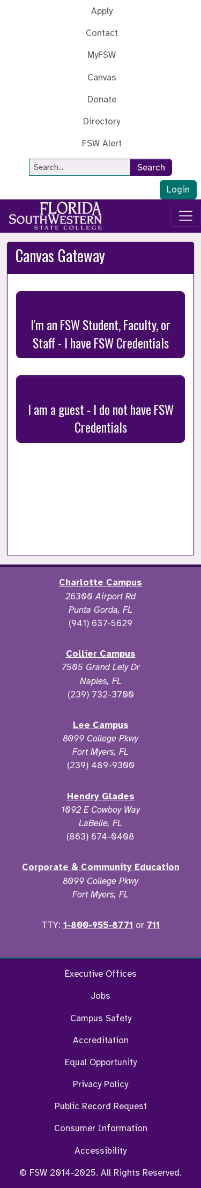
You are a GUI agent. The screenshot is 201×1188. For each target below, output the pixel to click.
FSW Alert (102, 143)
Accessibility (100, 1150)
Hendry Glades (101, 796)
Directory (101, 121)
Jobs (100, 995)
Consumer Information (100, 1128)
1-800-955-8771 (98, 925)
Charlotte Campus (100, 582)
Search (151, 167)
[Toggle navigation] (186, 216)
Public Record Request (101, 1106)
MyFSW (101, 55)
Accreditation (101, 1040)
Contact (102, 33)
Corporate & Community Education (101, 867)
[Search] (80, 167)
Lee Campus (101, 725)
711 (153, 925)
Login (178, 189)
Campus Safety (100, 1018)
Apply (102, 11)
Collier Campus (101, 653)
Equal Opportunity (101, 1062)
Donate (101, 99)
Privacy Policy (100, 1084)
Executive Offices (101, 973)
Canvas (101, 77)
